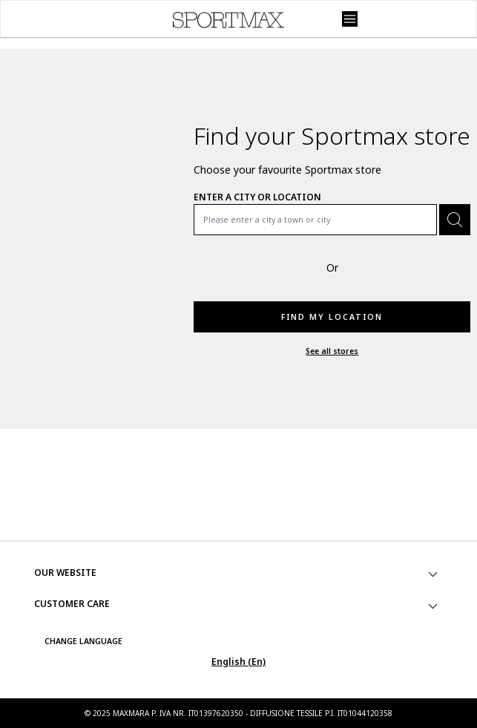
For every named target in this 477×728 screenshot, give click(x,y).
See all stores (332, 351)
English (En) (238, 662)
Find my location (332, 317)
